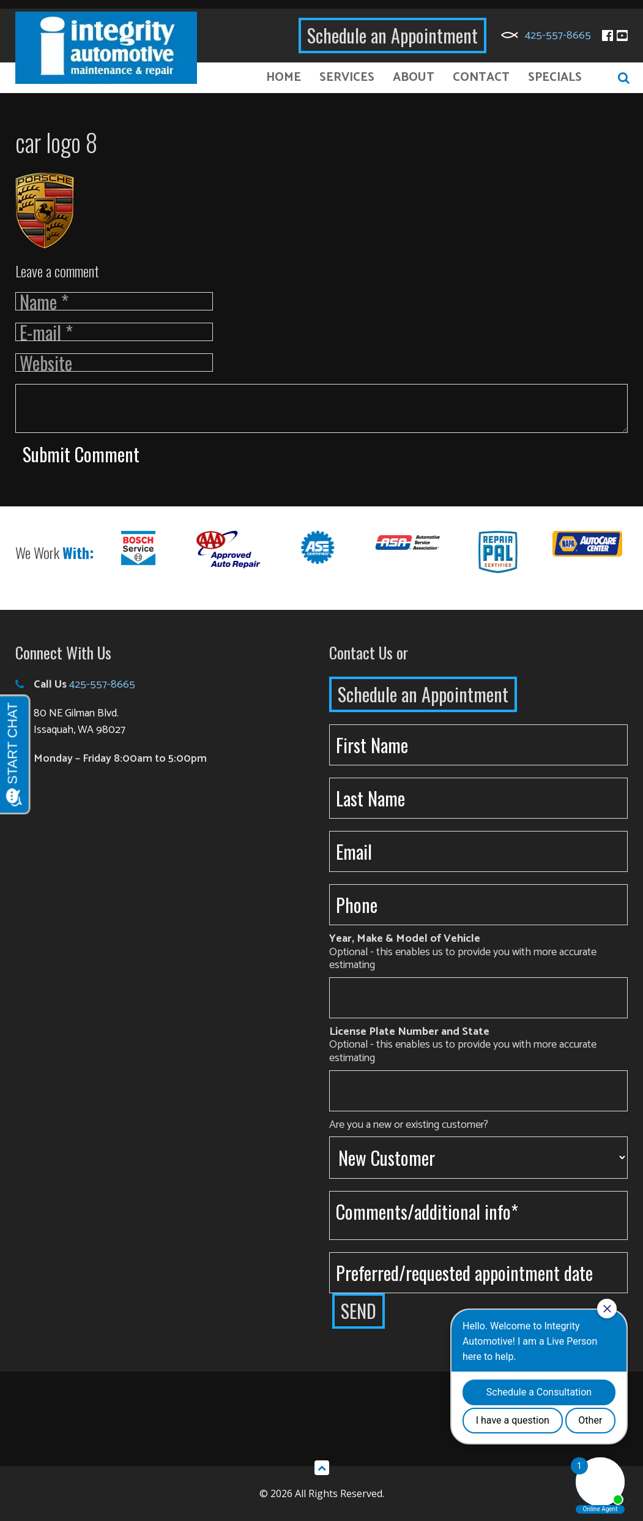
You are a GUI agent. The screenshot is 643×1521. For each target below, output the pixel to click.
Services (346, 77)
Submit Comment (81, 454)
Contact (481, 77)
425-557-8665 (558, 35)
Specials (555, 77)
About (413, 77)
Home (283, 77)
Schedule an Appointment (392, 35)
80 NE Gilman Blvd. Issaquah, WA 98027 (79, 721)
